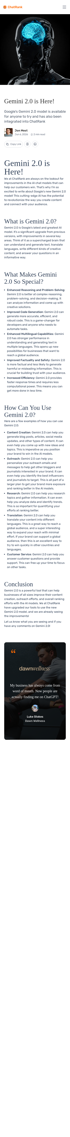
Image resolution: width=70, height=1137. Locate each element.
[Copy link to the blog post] (13, 144)
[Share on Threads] (27, 144)
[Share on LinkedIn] (35, 144)
